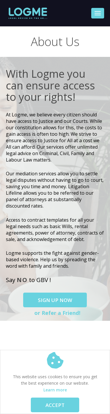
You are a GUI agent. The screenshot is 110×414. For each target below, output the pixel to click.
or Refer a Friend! (56, 312)
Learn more (55, 390)
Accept (55, 405)
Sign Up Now (55, 300)
